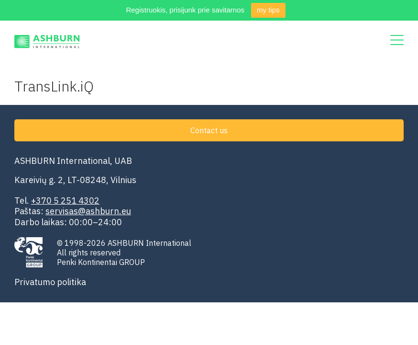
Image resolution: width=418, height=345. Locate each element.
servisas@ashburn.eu (88, 211)
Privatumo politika (50, 282)
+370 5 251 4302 (65, 200)
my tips (268, 10)
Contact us (209, 130)
